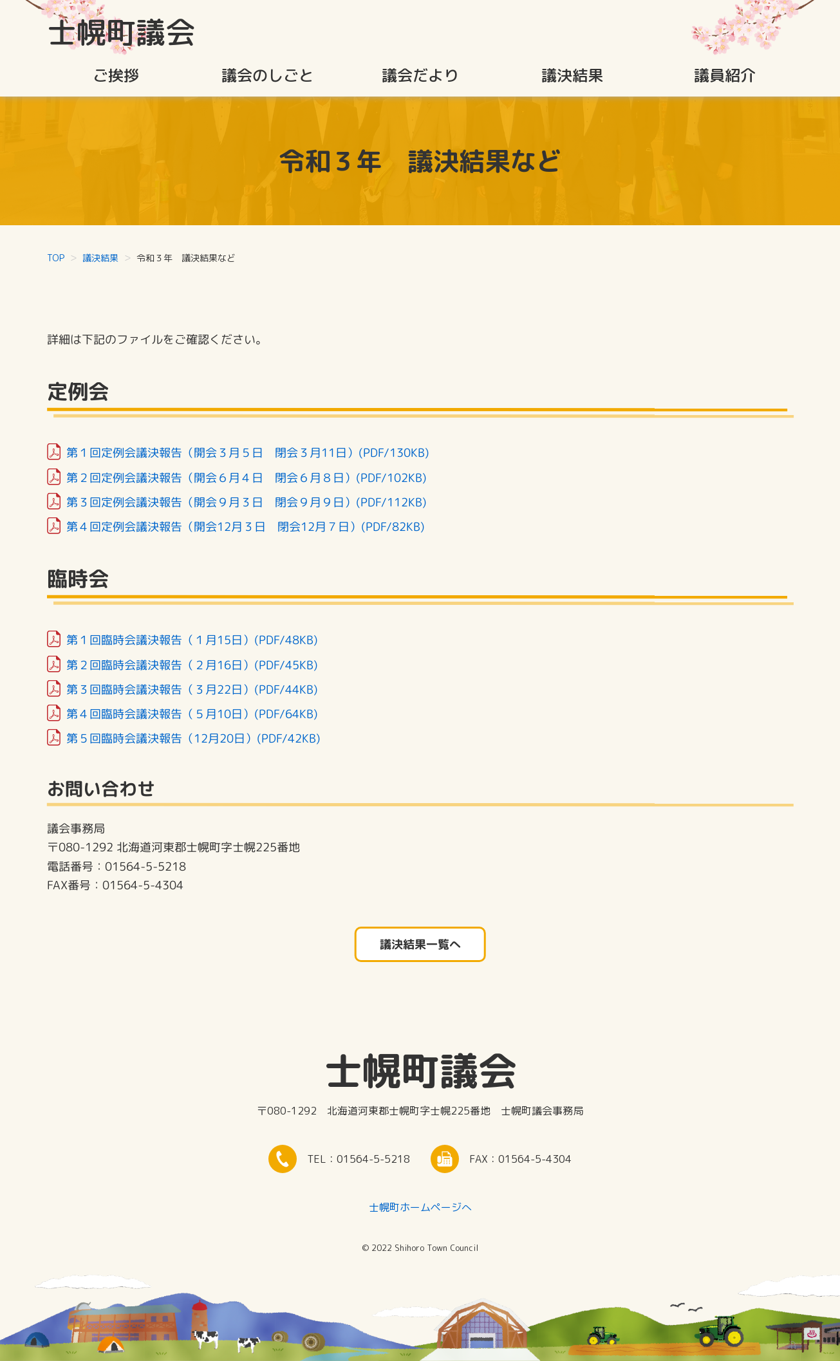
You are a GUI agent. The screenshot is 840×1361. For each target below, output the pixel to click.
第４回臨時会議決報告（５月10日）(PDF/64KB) (191, 713)
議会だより (420, 75)
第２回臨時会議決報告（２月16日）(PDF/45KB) (191, 664)
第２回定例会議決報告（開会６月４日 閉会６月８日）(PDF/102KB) (246, 477)
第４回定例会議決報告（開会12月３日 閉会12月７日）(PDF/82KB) (245, 526)
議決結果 (572, 75)
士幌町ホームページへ (420, 1207)
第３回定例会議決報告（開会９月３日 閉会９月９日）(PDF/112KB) (246, 502)
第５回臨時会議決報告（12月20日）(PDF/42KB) (192, 738)
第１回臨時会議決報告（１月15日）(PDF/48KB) (191, 640)
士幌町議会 (121, 32)
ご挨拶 (116, 75)
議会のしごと (267, 75)
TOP (55, 258)
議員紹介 (725, 75)
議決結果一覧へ (419, 944)
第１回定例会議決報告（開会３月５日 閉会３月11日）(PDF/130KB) (247, 453)
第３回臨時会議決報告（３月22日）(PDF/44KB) (191, 689)
